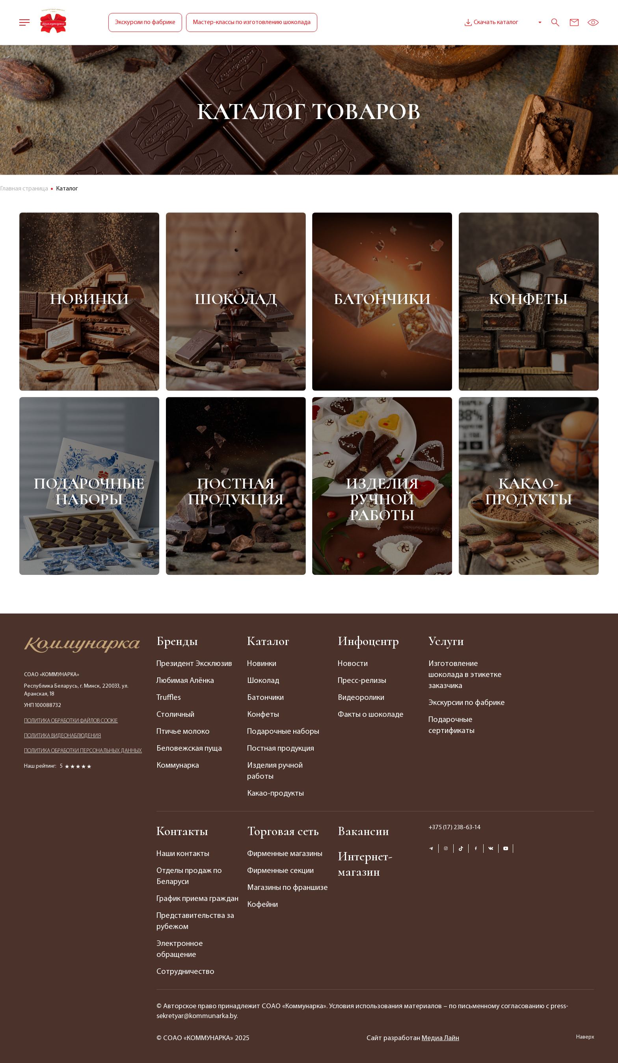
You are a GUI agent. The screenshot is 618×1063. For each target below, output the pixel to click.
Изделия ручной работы (382, 498)
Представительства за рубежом (195, 921)
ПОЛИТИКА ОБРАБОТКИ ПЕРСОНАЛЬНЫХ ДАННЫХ (83, 751)
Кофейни (262, 905)
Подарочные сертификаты (451, 725)
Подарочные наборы (89, 491)
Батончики (382, 299)
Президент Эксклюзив (194, 664)
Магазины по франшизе (287, 888)
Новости (353, 664)
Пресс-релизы (362, 681)
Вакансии (363, 831)
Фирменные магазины (284, 854)
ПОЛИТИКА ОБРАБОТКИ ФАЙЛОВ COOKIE (71, 721)
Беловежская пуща (189, 749)
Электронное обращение (179, 949)
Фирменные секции (280, 871)
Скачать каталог (490, 22)
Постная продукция (236, 491)
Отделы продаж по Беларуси (189, 876)
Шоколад (236, 299)
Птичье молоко (183, 732)
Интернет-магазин (365, 864)
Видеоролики (361, 698)
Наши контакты (182, 854)
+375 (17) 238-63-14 (454, 827)
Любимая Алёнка (185, 681)
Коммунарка (177, 766)
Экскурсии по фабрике (145, 22)
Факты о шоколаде (371, 715)
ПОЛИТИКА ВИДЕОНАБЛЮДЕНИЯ (62, 736)
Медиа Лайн (440, 1038)
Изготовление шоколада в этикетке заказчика (465, 675)
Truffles (168, 698)
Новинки (89, 299)
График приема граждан (197, 899)
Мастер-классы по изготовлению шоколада (252, 22)
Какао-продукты (528, 491)
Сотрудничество (185, 972)
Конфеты (528, 299)
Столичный (175, 715)
